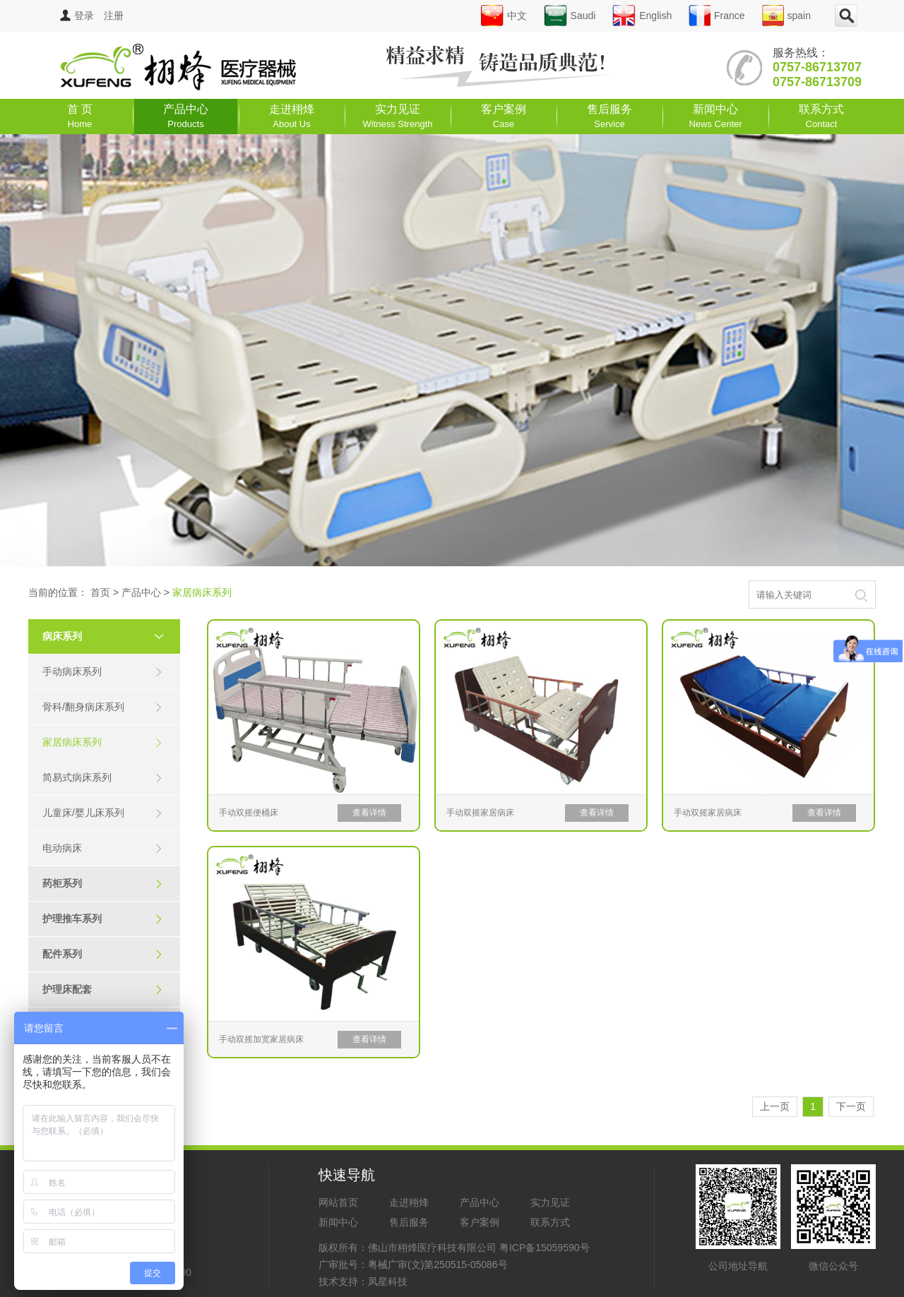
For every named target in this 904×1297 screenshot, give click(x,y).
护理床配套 (102, 989)
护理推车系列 (102, 919)
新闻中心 (715, 116)
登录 (77, 15)
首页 (100, 592)
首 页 (80, 116)
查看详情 (369, 813)
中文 (503, 15)
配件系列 (102, 954)
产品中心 (185, 116)
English (642, 15)
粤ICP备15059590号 (544, 1247)
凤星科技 (388, 1281)
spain (786, 15)
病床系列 (109, 636)
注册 (114, 15)
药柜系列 (102, 883)
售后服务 (609, 116)
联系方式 (821, 116)
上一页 (775, 1106)
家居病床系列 (102, 742)
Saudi (570, 15)
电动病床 (102, 848)
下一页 (851, 1106)
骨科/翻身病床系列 (102, 707)
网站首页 (338, 1202)
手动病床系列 (102, 672)
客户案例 (503, 116)
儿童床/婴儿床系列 (102, 813)
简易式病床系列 (102, 777)
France (717, 15)
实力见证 (398, 116)
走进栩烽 (291, 116)
